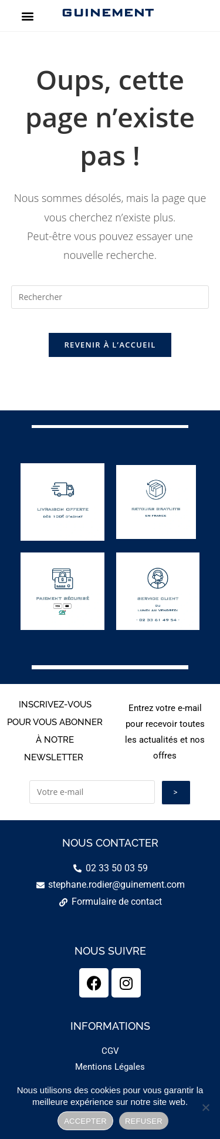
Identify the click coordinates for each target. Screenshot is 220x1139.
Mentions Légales (110, 1067)
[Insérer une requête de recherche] (110, 297)
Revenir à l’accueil (109, 344)
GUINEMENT (107, 12)
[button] (27, 15)
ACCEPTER (85, 1121)
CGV (110, 1051)
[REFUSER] (205, 1107)
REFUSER (144, 1121)
